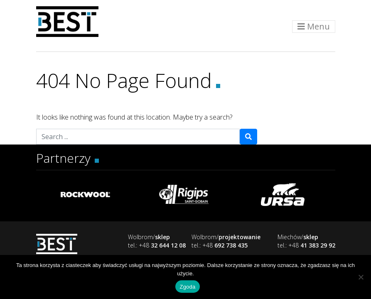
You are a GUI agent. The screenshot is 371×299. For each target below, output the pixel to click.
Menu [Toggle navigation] (313, 26)
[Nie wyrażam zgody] (360, 277)
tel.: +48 (157, 245)
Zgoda (187, 287)
